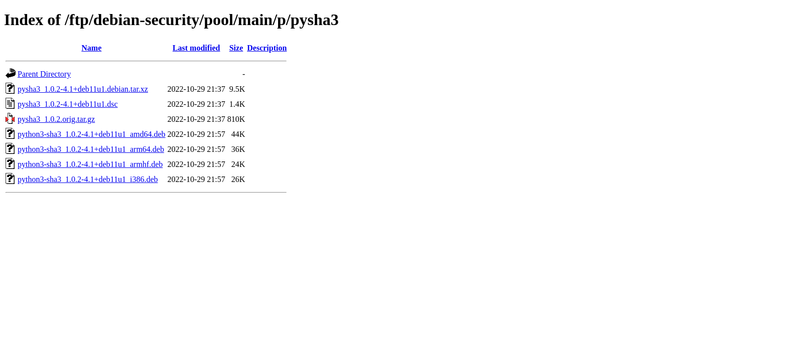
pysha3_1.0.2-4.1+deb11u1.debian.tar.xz (83, 89)
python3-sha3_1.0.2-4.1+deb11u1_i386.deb (88, 179)
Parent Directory (44, 74)
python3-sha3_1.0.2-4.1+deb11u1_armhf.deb (90, 164)
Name (91, 48)
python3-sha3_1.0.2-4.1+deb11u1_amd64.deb (92, 134)
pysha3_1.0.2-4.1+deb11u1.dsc (68, 104)
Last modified (196, 48)
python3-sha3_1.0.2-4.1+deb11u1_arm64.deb (91, 149)
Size (236, 48)
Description (267, 48)
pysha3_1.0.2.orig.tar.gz (56, 119)
